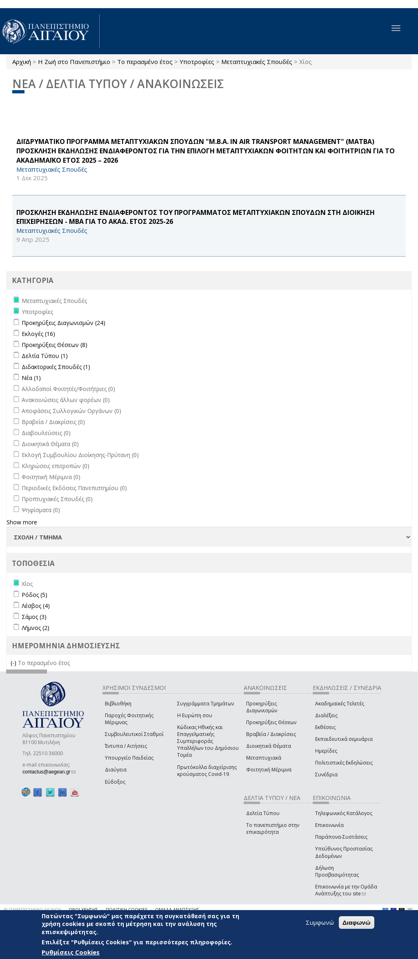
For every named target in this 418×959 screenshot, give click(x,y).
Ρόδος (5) (34, 595)
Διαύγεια (116, 769)
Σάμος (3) (34, 617)
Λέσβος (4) (36, 606)
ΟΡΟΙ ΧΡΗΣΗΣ (83, 909)
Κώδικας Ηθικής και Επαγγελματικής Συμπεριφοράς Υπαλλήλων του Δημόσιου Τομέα (208, 741)
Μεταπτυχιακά (263, 757)
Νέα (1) (31, 378)
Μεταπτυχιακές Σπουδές (256, 61)
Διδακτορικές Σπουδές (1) (56, 367)
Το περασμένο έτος (145, 61)
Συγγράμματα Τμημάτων (205, 703)
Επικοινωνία (329, 825)
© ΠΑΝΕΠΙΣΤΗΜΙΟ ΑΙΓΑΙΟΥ (32, 909)
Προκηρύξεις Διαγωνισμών (261, 707)
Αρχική (21, 61)
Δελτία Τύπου (263, 813)
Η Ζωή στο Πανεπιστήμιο (74, 61)
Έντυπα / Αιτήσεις (126, 745)
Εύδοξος (115, 781)
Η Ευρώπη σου (194, 715)
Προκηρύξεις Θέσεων (271, 722)
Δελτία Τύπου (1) (45, 356)
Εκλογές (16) (38, 334)
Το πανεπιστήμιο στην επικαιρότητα (272, 828)
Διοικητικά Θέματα (268, 745)
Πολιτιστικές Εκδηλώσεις (344, 762)
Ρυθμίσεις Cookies (71, 952)
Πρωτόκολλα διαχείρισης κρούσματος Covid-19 (207, 771)
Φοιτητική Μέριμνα (268, 769)
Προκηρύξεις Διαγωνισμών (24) (63, 323)
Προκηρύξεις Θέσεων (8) (54, 345)
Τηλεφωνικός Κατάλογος (343, 813)
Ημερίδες (326, 750)
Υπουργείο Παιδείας (129, 757)
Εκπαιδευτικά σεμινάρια (344, 739)
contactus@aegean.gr (49, 772)
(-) (14, 663)
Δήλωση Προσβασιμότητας (337, 871)
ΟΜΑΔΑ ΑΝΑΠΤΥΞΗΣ (177, 909)
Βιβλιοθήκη (118, 703)
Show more (22, 522)
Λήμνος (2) (35, 628)
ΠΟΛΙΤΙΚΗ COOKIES (126, 909)
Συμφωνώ (320, 922)
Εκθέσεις (325, 727)
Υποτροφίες (197, 61)
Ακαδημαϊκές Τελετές (339, 703)
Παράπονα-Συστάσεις (341, 836)
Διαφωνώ (356, 922)
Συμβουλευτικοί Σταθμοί (134, 734)
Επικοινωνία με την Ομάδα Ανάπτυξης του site (346, 890)
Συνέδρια (326, 774)
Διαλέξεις (326, 715)
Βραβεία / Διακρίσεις (271, 734)
